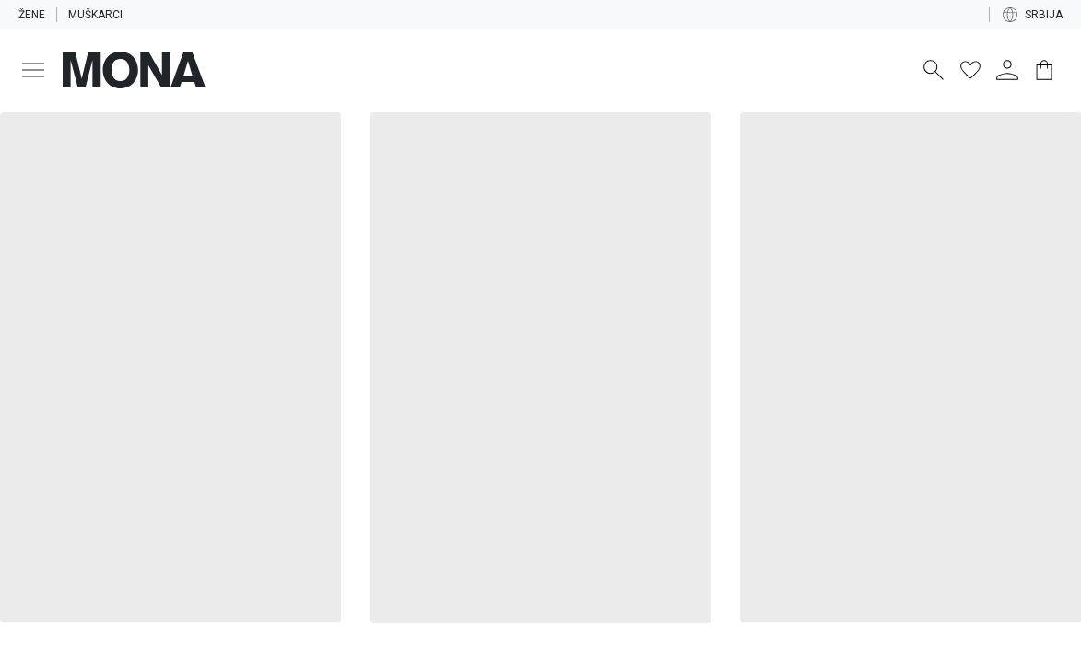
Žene (32, 14)
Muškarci (99, 14)
